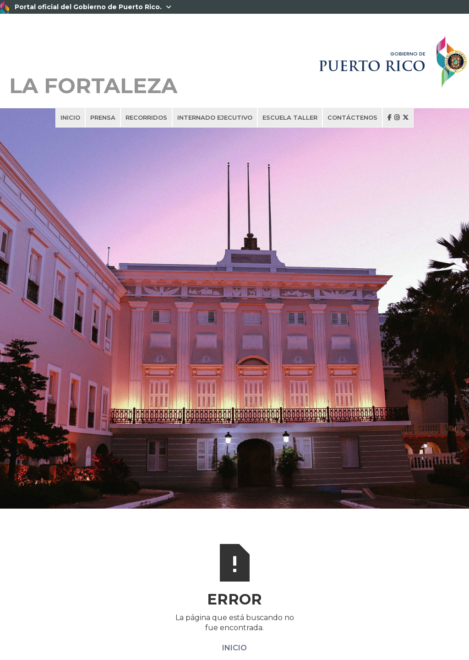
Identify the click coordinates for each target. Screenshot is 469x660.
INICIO (70, 117)
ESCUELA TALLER (289, 117)
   (398, 117)
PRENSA (102, 117)
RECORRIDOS (146, 117)
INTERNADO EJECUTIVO (214, 117)
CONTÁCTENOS (352, 117)
